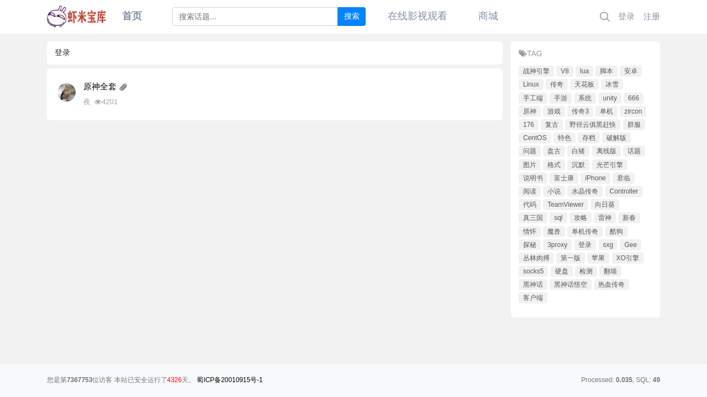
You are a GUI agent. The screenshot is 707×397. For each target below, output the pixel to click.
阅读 (529, 191)
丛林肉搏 (536, 258)
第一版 (571, 258)
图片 (529, 165)
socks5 (533, 271)
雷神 (604, 218)
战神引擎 (536, 71)
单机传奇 (585, 231)
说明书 (533, 178)
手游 (560, 98)
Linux (531, 84)
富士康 (564, 178)
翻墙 (610, 271)
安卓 (630, 71)
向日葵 (605, 204)
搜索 (352, 16)
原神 (529, 111)
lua (584, 71)
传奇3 (580, 111)
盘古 (554, 151)
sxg (608, 245)
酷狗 (616, 231)
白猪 (578, 151)
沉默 (578, 165)
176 (528, 124)
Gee (630, 245)
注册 (651, 16)
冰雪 (612, 84)
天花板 (584, 84)
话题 (634, 151)
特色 (564, 138)
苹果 (598, 258)
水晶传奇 (585, 191)
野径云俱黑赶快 (592, 124)
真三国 (533, 218)
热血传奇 (611, 284)
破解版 (616, 138)
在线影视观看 (417, 16)
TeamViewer (565, 204)
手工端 (533, 98)
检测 (586, 271)
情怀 (529, 231)
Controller (624, 191)
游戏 (554, 111)
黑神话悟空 (570, 284)
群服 (634, 124)
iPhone (595, 178)
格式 (554, 165)
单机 (606, 111)
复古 (551, 124)
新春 (629, 218)
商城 (488, 16)
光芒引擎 (610, 165)
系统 (585, 98)
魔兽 (554, 231)
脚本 (606, 71)
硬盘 (561, 271)
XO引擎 (627, 258)
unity (610, 98)
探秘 (529, 245)
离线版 (606, 151)
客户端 (533, 298)
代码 (529, 204)
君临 (623, 178)
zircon (633, 111)
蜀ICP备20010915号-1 (229, 380)
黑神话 (533, 284)
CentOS (535, 138)
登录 (626, 16)
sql (558, 218)
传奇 (556, 84)
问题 (529, 151)
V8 (565, 71)
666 (633, 98)
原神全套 (100, 86)
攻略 (580, 218)
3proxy (557, 245)
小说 (554, 191)
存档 (588, 138)
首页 (132, 16)
